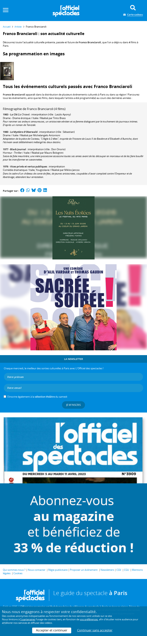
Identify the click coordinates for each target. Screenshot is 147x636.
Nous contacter (36, 570)
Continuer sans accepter (95, 630)
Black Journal (18, 149)
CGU (126, 570)
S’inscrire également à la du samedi (37, 396)
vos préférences (89, 619)
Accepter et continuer (51, 630)
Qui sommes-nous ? (14, 570)
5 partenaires (27, 619)
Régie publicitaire (58, 570)
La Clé (13, 114)
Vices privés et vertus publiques (28, 166)
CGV (118, 570)
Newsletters (107, 570)
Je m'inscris (73, 405)
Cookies (17, 573)
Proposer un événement (84, 570)
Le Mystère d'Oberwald (24, 132)
